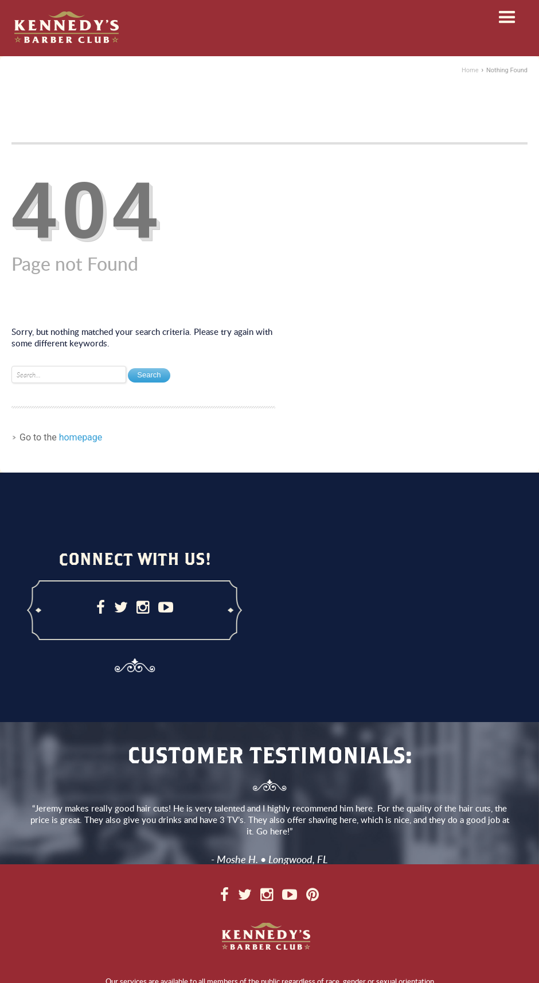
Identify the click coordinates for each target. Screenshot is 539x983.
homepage (81, 437)
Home (470, 70)
